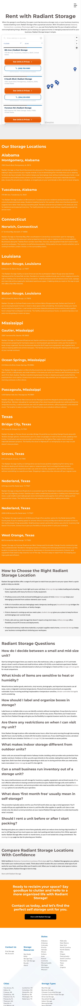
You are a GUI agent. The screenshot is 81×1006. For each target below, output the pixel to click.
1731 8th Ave (6, 158)
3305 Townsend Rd (8, 298)
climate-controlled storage (66, 654)
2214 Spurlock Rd (8, 449)
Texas (36, 27)
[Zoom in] (76, 37)
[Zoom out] (76, 40)
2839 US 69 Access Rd (9, 476)
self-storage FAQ (36, 701)
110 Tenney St (6, 392)
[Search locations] (21, 38)
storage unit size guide (71, 630)
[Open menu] (75, 5)
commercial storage (67, 591)
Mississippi (26, 27)
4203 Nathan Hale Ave (10, 358)
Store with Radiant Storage (11, 837)
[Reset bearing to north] (76, 43)
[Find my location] (76, 47)
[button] (56, 64)
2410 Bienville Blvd (8, 328)
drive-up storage (52, 552)
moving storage (7, 800)
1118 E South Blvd (8, 128)
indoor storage (60, 560)
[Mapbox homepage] (49, 85)
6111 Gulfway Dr (7, 422)
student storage (47, 575)
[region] (61, 61)
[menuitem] (13, 914)
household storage (64, 568)
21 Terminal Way (7, 195)
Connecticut (8, 27)
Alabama (74, 25)
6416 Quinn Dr (6, 232)
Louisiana (17, 27)
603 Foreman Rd (7, 503)
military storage (62, 583)
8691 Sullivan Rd (7, 261)
